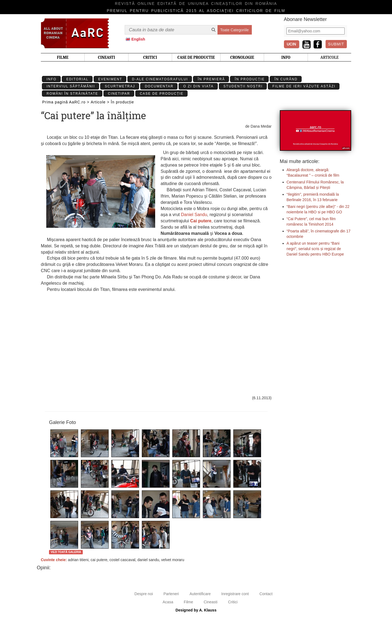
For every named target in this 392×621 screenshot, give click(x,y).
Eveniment (110, 79)
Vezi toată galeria (66, 552)
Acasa (168, 602)
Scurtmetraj (120, 86)
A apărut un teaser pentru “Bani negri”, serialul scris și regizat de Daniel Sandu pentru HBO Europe (315, 248)
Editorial (77, 79)
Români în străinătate (72, 94)
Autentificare (200, 594)
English (138, 39)
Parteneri (171, 594)
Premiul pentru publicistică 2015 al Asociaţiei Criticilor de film (196, 10)
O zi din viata (198, 86)
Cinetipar (119, 94)
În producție (250, 79)
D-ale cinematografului (160, 79)
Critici (233, 602)
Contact (265, 594)
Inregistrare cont (235, 594)
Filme (188, 602)
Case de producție (162, 94)
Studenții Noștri (243, 86)
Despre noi (143, 594)
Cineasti (211, 602)
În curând (286, 79)
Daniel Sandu (194, 214)
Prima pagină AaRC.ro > (65, 102)
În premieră (211, 79)
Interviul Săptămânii (71, 86)
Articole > (100, 102)
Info (52, 79)
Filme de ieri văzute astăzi (303, 86)
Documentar (159, 86)
